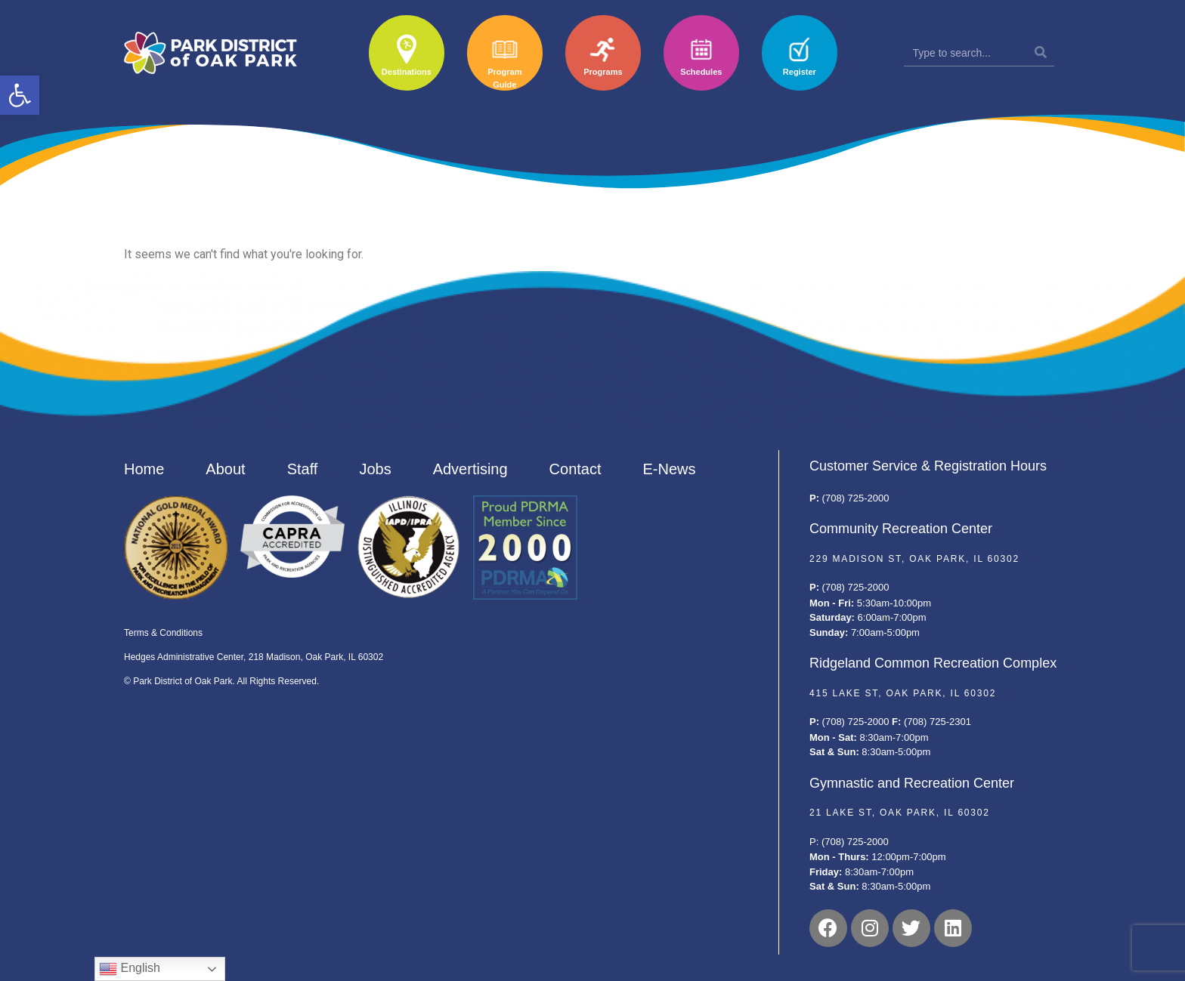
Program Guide (504, 78)
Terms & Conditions (163, 633)
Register (799, 71)
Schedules (701, 71)
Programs (602, 71)
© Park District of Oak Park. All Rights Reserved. (221, 681)
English (129, 969)
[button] (19, 95)
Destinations (407, 71)
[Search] (1041, 53)
